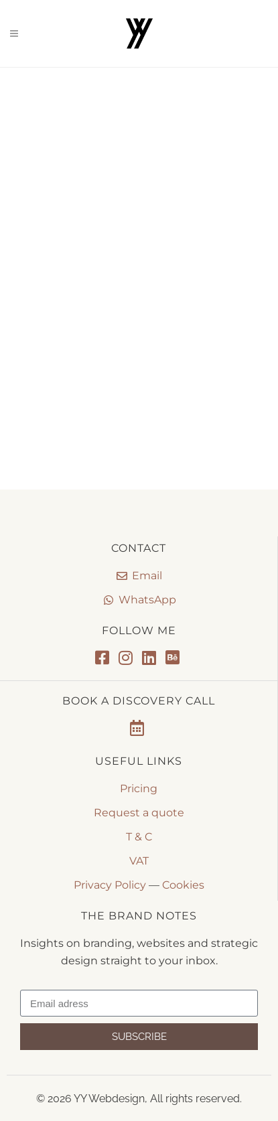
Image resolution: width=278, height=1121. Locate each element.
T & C (139, 836)
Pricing (138, 788)
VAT (139, 860)
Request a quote (139, 812)
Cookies (183, 885)
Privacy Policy (110, 885)
